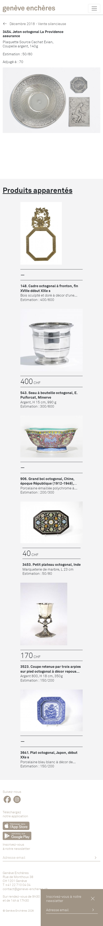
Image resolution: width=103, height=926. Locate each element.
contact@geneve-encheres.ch (25, 889)
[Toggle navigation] (94, 8)
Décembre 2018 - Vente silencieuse (34, 23)
